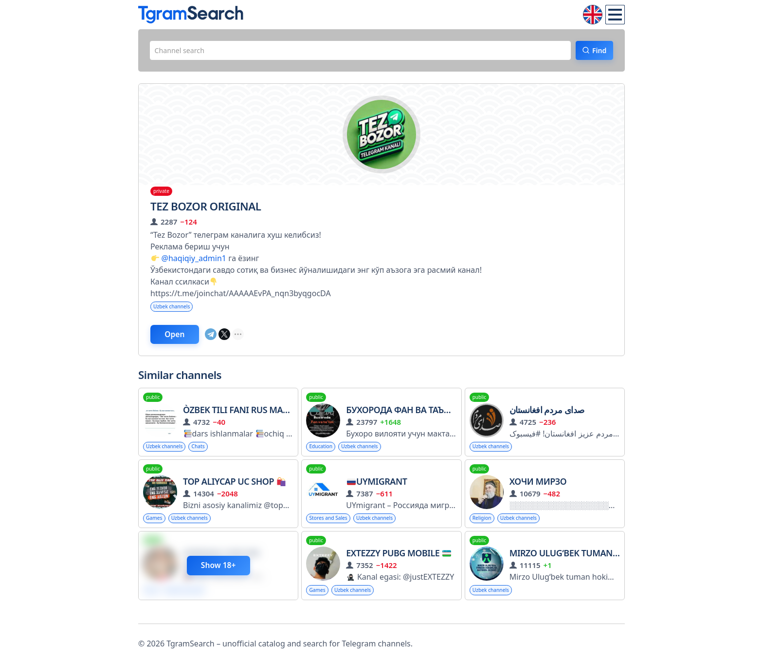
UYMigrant (377, 490)
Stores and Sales (331, 528)
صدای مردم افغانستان (546, 417)
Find (593, 52)
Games (155, 528)
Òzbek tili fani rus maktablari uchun (269, 417)
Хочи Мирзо (538, 490)
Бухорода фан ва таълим (405, 417)
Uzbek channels (175, 310)
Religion (484, 528)
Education (323, 455)
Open (185, 340)
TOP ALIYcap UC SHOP (234, 490)
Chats (207, 455)
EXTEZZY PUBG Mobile (398, 564)
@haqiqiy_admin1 (194, 261)
